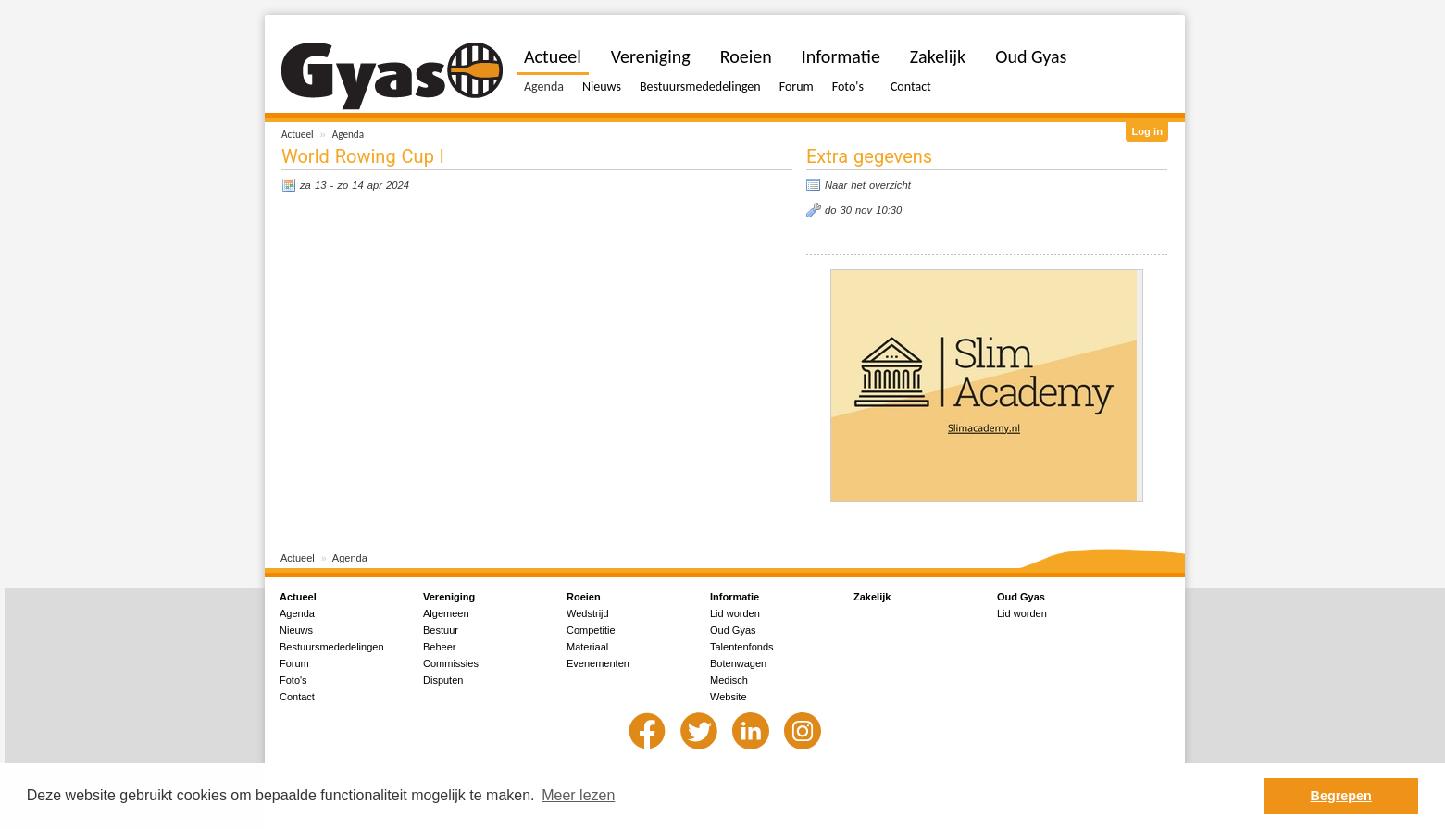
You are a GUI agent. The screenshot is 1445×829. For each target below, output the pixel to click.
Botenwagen (738, 663)
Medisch (729, 680)
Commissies (451, 663)
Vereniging (651, 56)
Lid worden (735, 613)
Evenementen (598, 663)
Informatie (841, 56)
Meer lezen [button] (578, 795)
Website (728, 696)
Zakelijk (937, 56)
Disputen (443, 680)
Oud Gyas (1030, 56)
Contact (911, 86)
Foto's (848, 86)
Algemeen (446, 613)
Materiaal (587, 646)
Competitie (591, 630)
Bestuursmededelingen (700, 86)
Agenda (348, 134)
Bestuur (440, 630)
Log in (1147, 131)
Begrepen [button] (1341, 795)
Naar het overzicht (868, 185)
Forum (796, 86)
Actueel (297, 134)
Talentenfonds (742, 646)
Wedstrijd (588, 613)
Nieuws (601, 86)
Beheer (439, 646)
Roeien (746, 56)
